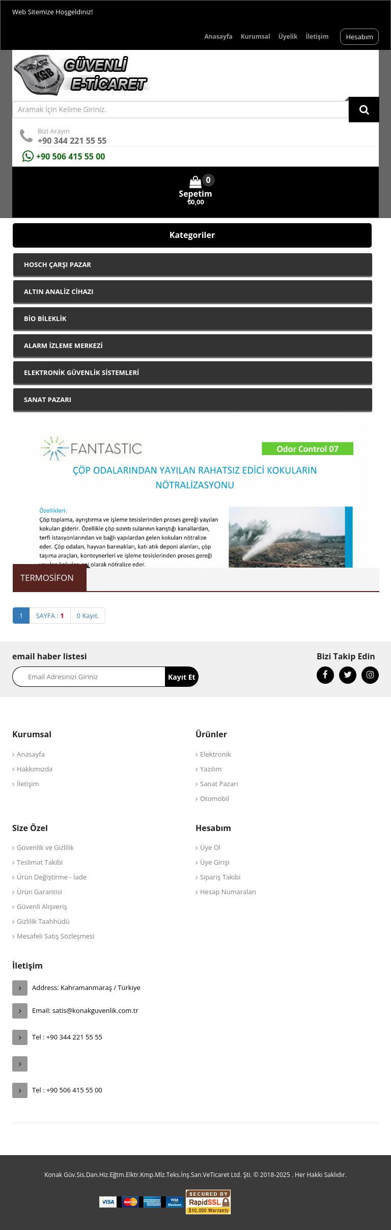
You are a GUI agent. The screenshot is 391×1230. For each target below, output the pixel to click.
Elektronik (215, 754)
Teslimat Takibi (40, 862)
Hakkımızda (34, 768)
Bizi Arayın (54, 131)
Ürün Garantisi (39, 891)
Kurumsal (255, 36)
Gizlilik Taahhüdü (43, 921)
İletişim (316, 36)
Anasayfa (218, 36)
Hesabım (359, 36)
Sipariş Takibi (220, 876)
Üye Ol (210, 847)
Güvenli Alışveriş (42, 906)
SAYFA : (50, 615)
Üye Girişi (214, 862)
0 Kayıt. (88, 615)
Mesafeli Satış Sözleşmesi (56, 936)
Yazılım (210, 768)
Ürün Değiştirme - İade (52, 876)
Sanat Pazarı (219, 783)
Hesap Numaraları (228, 891)
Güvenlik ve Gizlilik (45, 847)
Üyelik (288, 36)
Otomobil (214, 798)
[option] (196, 491)
